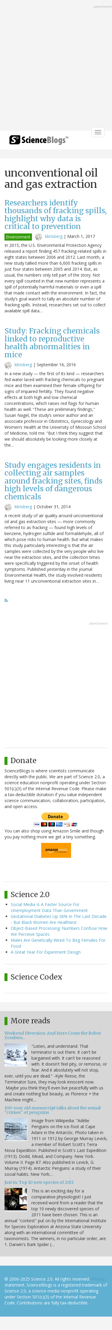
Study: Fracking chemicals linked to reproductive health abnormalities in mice (52, 342)
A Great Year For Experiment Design (46, 952)
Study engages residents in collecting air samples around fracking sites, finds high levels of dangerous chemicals (53, 481)
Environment (18, 237)
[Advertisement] (56, 66)
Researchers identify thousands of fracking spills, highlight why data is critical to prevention (55, 214)
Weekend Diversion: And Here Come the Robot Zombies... (52, 1035)
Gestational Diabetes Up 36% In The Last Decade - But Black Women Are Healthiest (59, 919)
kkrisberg (53, 236)
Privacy (98, 1279)
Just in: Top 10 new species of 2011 (39, 1182)
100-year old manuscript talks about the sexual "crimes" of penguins (52, 1110)
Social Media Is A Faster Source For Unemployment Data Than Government (49, 907)
